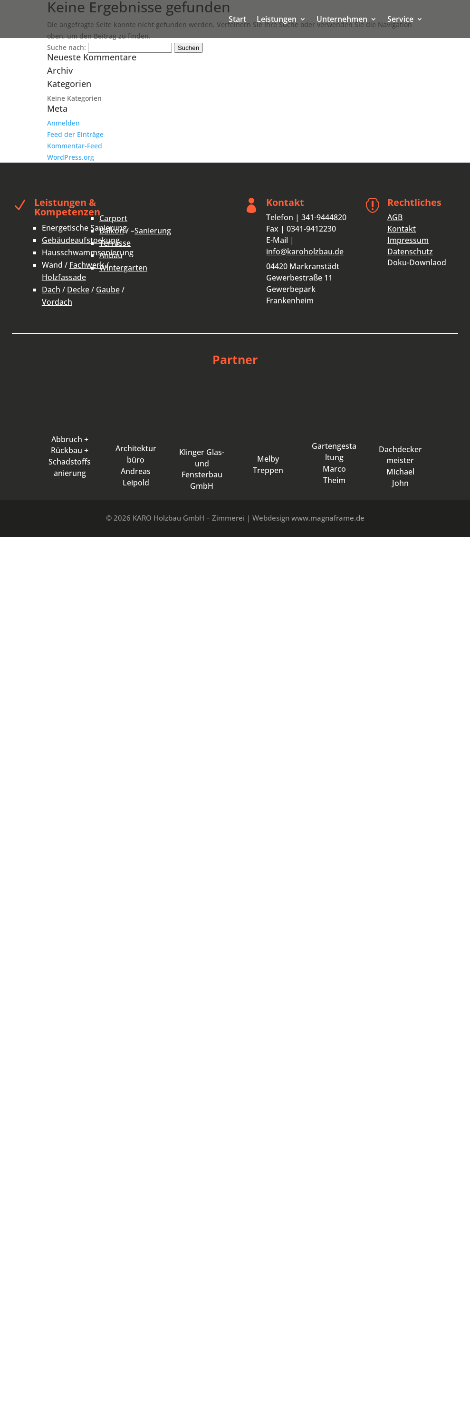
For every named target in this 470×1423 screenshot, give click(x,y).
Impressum (408, 240)
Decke (78, 289)
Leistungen (277, 20)
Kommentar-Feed (74, 145)
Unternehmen (342, 20)
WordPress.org (70, 157)
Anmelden (63, 122)
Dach (51, 289)
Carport (113, 218)
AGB (395, 217)
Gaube (108, 289)
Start (237, 20)
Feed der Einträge (75, 134)
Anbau (111, 255)
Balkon (111, 230)
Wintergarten (123, 267)
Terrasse (115, 243)
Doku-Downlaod (416, 262)
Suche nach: (66, 47)
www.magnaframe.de (327, 518)
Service (400, 20)
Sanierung (152, 230)
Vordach (57, 302)
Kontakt (401, 228)
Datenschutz (410, 251)
